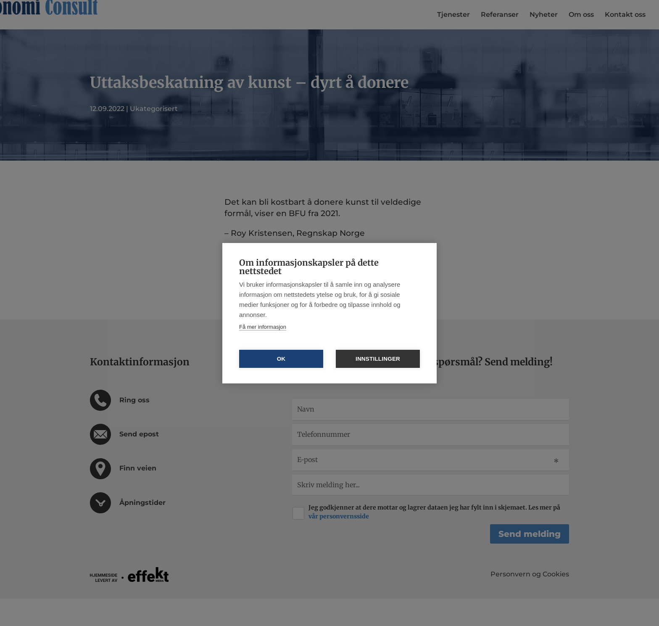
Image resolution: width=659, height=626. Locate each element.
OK (281, 359)
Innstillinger (378, 359)
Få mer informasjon (262, 327)
